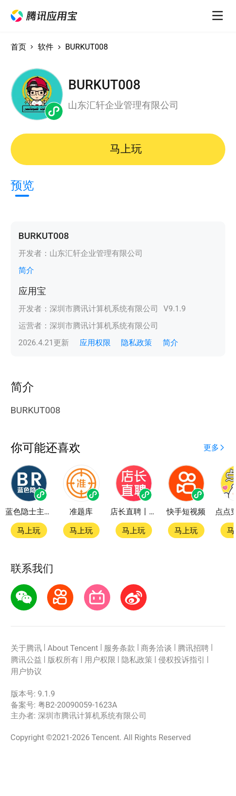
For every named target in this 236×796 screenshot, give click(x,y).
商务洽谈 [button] (156, 648)
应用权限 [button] (95, 342)
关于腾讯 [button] (26, 648)
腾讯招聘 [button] (193, 648)
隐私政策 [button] (136, 342)
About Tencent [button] (73, 648)
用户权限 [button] (100, 659)
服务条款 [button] (119, 648)
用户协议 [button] (26, 671)
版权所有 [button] (63, 659)
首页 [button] (18, 46)
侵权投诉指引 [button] (181, 659)
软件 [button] (45, 46)
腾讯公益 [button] (26, 659)
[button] (44, 16)
